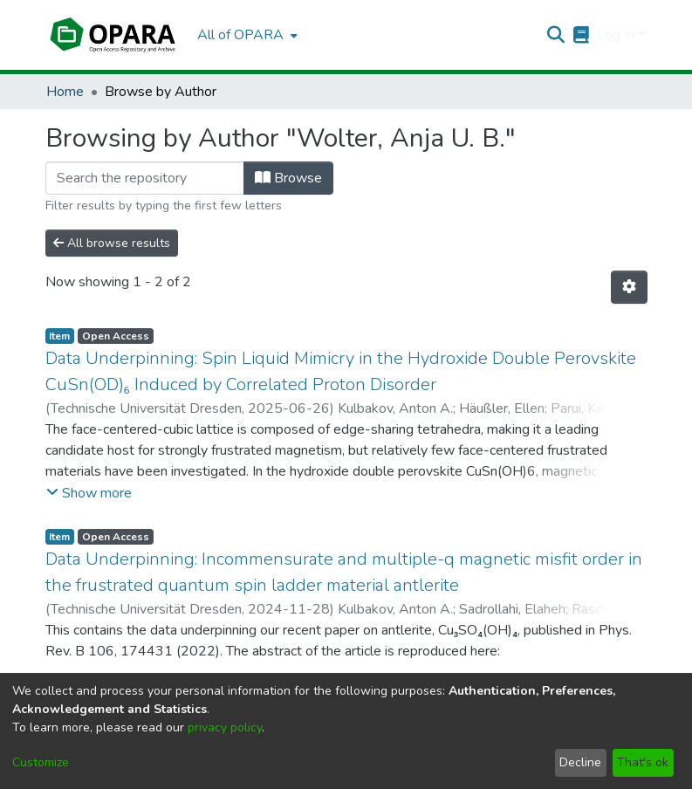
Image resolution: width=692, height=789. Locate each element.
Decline (580, 762)
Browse (288, 178)
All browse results (111, 243)
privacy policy (225, 727)
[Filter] (144, 178)
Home (65, 91)
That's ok (642, 762)
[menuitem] (246, 35)
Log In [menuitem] (615, 35)
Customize (40, 762)
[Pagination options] (629, 287)
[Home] (113, 34)
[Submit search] (555, 34)
